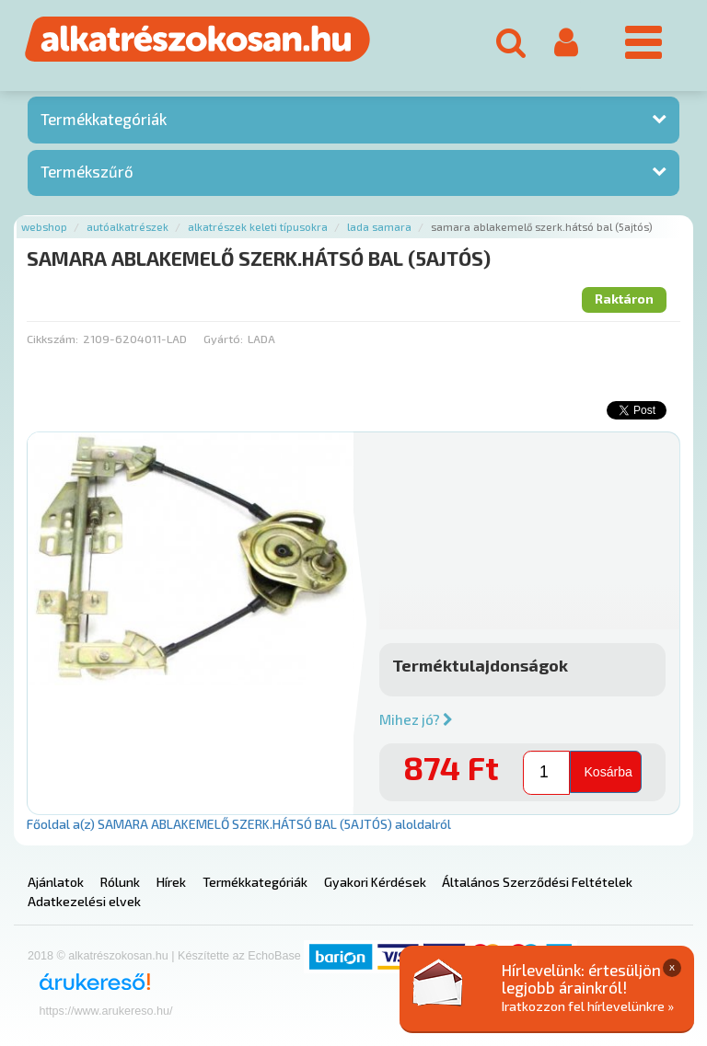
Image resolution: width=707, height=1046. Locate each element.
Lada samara (379, 227)
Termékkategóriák (104, 118)
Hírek (171, 882)
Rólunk (120, 882)
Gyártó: (223, 338)
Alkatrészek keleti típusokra (258, 227)
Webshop (44, 227)
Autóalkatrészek (127, 227)
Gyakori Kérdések (375, 882)
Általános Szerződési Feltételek (537, 882)
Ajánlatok (56, 882)
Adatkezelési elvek (84, 901)
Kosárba (608, 771)
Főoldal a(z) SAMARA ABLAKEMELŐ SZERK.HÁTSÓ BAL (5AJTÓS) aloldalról (239, 824)
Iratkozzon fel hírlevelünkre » (588, 1006)
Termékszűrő (87, 171)
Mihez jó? (416, 719)
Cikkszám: (52, 338)
